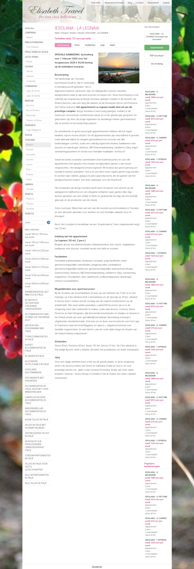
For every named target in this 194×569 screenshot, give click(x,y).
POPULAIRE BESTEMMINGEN (33, 371)
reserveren (156, 47)
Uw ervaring (157, 63)
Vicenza (30, 208)
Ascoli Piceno (33, 110)
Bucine (81, 33)
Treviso (29, 203)
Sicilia (28, 135)
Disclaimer (97, 566)
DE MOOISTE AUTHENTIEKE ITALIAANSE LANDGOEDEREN (33, 304)
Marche (29, 100)
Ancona (30, 105)
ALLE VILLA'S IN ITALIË (36, 483)
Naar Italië (95, 3)
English (166, 3)
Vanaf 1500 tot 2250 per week (37, 252)
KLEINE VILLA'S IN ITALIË (36, 419)
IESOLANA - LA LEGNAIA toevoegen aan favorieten (157, 37)
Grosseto (30, 154)
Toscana (30, 140)
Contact (139, 3)
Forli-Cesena (32, 47)
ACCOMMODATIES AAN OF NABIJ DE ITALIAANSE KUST (37, 317)
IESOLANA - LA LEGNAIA (97, 33)
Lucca (29, 164)
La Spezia (30, 81)
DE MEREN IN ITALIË (34, 356)
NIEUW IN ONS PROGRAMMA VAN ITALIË (34, 328)
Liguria (29, 66)
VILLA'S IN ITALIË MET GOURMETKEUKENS (35, 426)
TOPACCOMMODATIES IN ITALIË (36, 338)
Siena (29, 179)
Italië (57, 33)
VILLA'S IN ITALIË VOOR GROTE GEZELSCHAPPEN (36, 467)
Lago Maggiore (33, 130)
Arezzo (29, 144)
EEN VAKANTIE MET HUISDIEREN (34, 379)
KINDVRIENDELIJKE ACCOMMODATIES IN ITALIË (35, 411)
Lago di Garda (33, 96)
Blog (130, 3)
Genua (29, 71)
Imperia (29, 76)
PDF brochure (157, 55)
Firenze (29, 149)
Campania (30, 32)
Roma (29, 61)
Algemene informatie (114, 3)
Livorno (30, 159)
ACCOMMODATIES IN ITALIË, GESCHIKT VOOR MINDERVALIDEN (36, 389)
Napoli (29, 37)
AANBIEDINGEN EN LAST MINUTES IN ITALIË (37, 293)
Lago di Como (33, 91)
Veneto (29, 194)
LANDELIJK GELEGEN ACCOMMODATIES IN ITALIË (35, 400)
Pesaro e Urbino (34, 120)
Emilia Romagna (34, 42)
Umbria (29, 184)
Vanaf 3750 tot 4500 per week (37, 277)
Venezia (29, 213)
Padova (30, 198)
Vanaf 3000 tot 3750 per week (37, 268)
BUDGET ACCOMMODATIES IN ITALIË (35, 348)
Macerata (30, 115)
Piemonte (30, 125)
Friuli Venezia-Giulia (36, 52)
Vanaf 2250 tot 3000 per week (37, 260)
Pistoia (29, 174)
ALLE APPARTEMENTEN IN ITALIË (37, 476)
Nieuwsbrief (153, 3)
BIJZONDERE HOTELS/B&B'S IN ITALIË (37, 362)
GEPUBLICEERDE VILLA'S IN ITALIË (37, 434)
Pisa (28, 169)
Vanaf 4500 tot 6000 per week (37, 285)
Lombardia (31, 86)
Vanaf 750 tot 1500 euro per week (37, 244)
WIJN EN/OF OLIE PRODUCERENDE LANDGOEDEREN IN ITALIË (34, 445)
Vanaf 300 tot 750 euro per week (36, 235)
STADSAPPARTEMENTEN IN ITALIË (37, 457)
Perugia (30, 189)
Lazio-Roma (31, 57)
